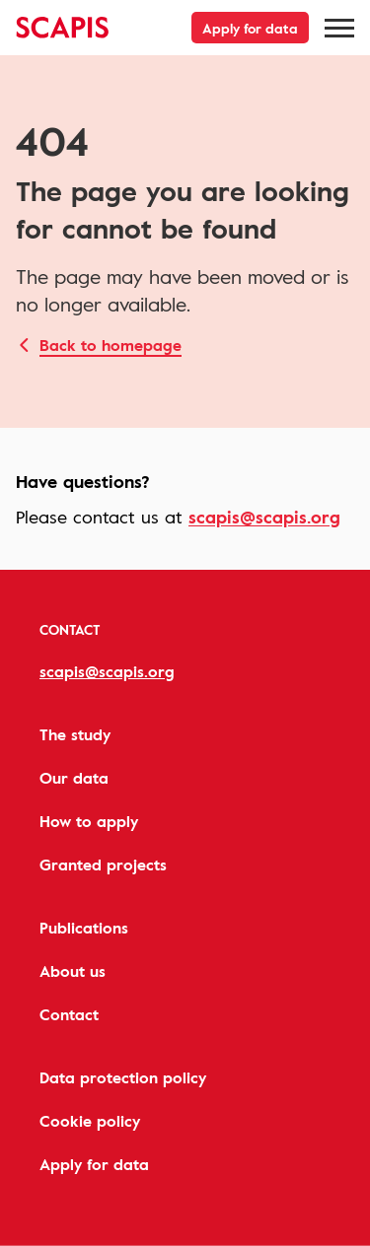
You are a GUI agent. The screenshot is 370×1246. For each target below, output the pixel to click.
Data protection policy (122, 1077)
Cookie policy (89, 1121)
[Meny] (339, 27)
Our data (74, 778)
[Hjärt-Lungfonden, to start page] (63, 27)
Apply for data (250, 28)
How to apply (88, 821)
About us (72, 971)
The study (75, 734)
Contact (69, 1014)
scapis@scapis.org (264, 516)
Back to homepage (110, 345)
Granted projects (103, 864)
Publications (83, 927)
